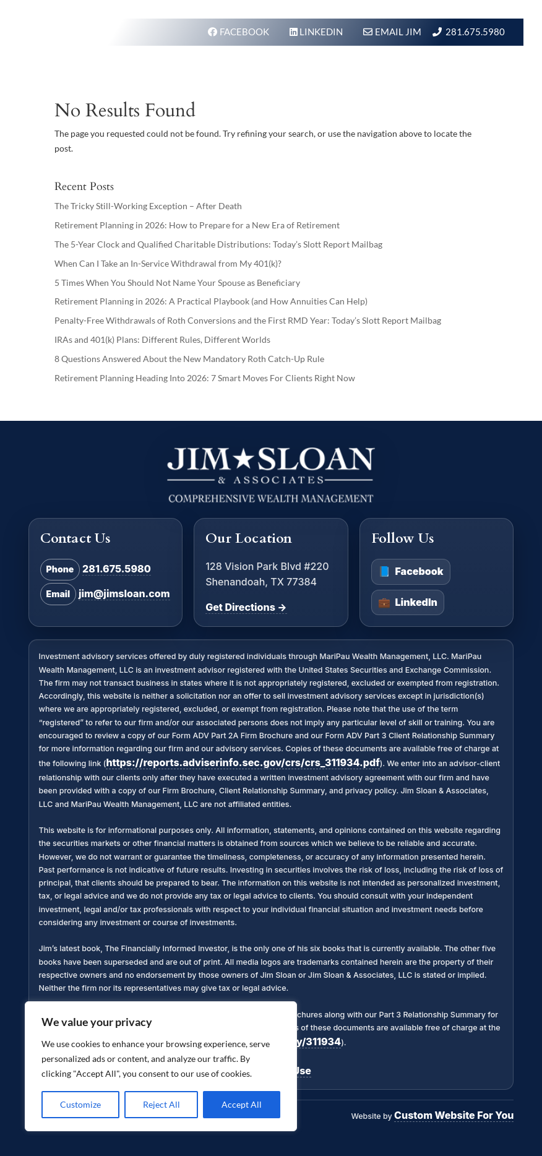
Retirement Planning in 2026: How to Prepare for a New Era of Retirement (197, 225)
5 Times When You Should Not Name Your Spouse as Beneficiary (177, 282)
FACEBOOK (245, 31)
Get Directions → (245, 607)
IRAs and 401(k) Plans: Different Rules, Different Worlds (162, 339)
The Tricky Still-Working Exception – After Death (148, 206)
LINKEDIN (322, 31)
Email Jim (398, 31)
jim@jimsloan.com (124, 593)
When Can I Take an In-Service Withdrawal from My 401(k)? (168, 263)
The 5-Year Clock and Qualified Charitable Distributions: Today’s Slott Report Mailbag (218, 244)
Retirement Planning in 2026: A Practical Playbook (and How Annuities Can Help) (211, 301)
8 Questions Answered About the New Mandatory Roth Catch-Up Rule (189, 358)
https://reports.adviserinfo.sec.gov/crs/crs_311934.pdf (242, 762)
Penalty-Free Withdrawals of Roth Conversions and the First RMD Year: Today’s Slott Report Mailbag (247, 320)
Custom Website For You (454, 1115)
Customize (80, 1104)
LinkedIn (407, 603)
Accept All (242, 1104)
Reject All (161, 1104)
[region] (161, 1066)
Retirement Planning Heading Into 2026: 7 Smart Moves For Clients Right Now (204, 378)
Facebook (410, 572)
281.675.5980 (475, 31)
